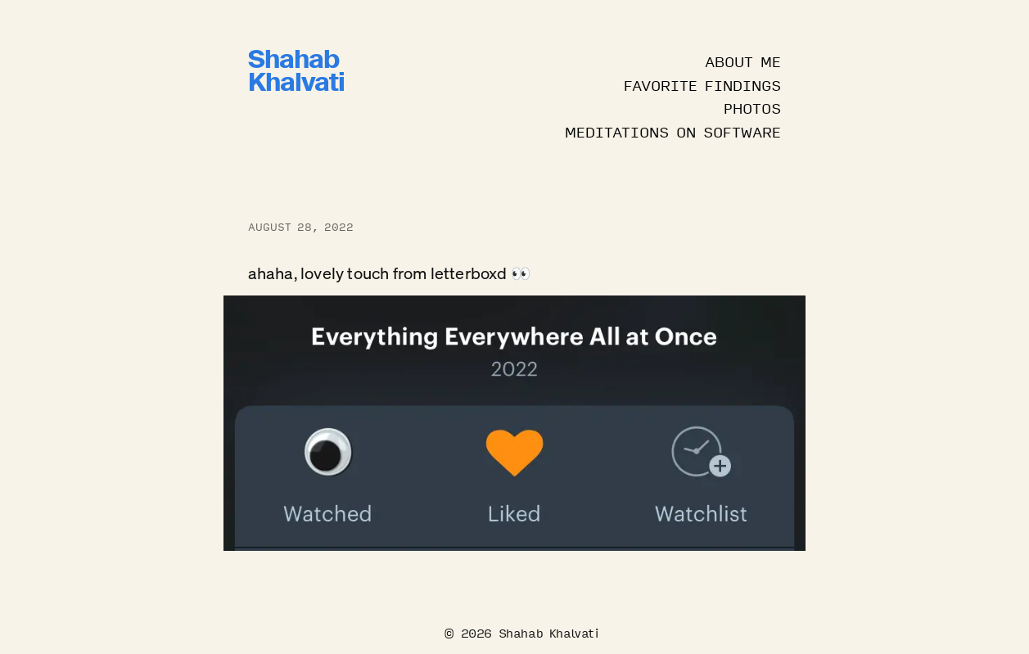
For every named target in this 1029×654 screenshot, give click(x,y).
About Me (743, 61)
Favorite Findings (702, 84)
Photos (752, 107)
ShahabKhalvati (296, 74)
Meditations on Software (673, 131)
